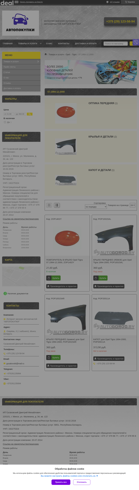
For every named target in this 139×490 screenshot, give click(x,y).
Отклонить (82, 482)
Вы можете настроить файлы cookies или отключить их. (68, 476)
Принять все (61, 482)
